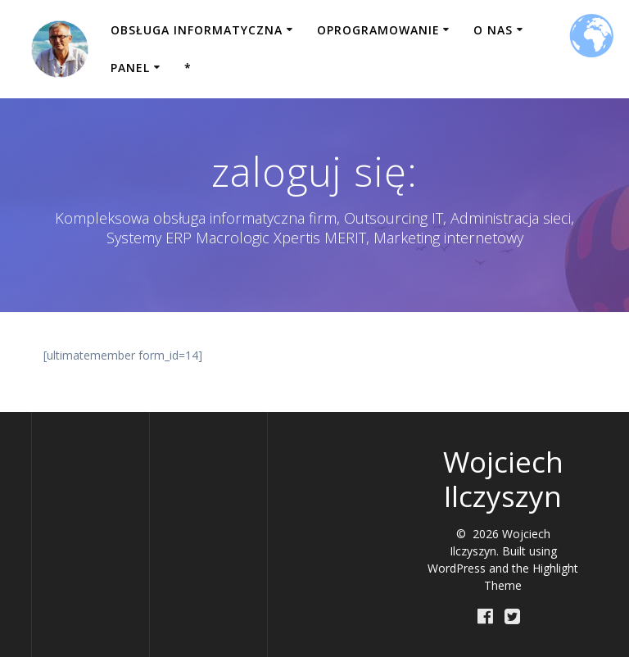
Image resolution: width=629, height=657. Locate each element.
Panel (130, 67)
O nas (493, 30)
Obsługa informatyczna (197, 30)
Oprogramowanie (378, 30)
